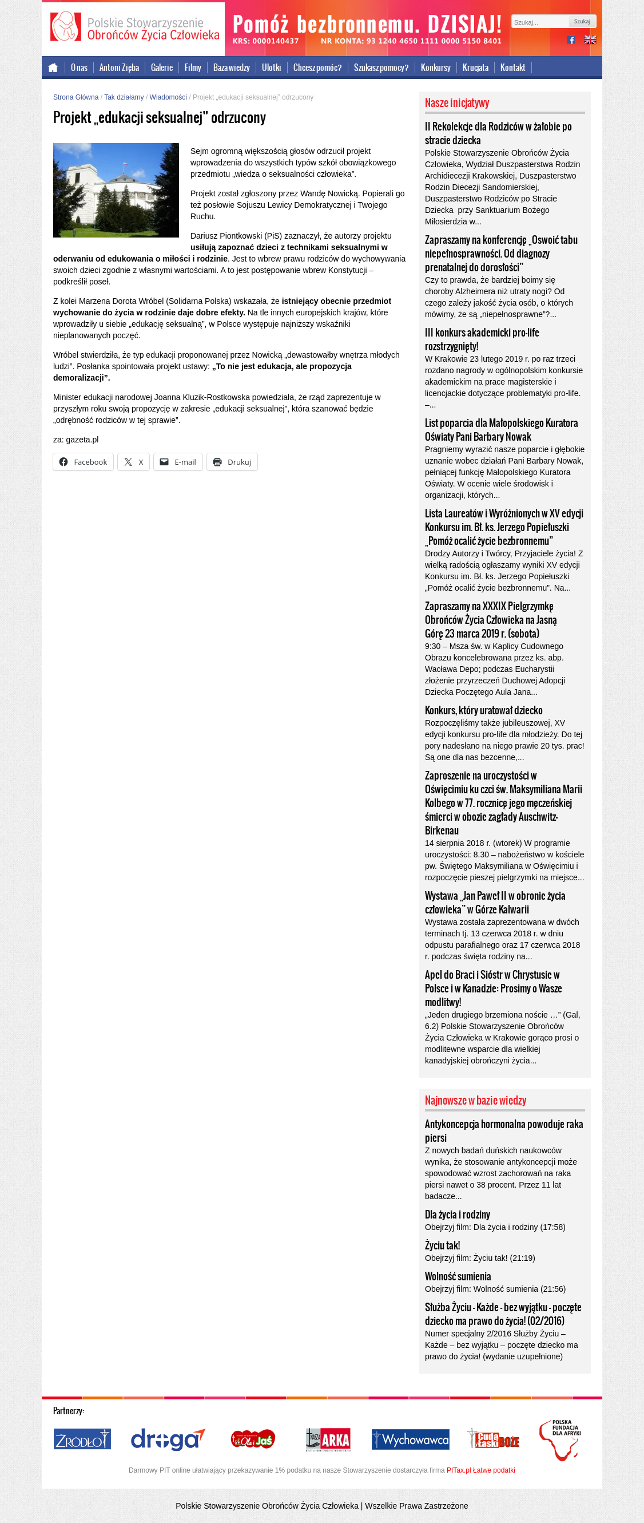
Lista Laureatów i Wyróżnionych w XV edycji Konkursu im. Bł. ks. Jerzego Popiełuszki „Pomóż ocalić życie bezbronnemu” (504, 527)
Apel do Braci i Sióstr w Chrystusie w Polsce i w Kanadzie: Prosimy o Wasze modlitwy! (493, 988)
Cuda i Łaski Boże (493, 1440)
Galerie (162, 67)
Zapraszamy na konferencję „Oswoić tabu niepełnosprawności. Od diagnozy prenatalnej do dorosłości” (501, 253)
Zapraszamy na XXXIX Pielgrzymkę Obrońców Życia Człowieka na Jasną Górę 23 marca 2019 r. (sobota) (491, 620)
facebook (575, 41)
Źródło (83, 1440)
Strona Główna (75, 97)
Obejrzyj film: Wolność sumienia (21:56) (495, 1288)
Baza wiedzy (231, 67)
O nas (79, 67)
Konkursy (436, 67)
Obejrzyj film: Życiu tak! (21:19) (480, 1258)
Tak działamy (124, 97)
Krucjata (475, 67)
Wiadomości (168, 97)
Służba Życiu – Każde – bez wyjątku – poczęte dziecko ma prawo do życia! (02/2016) (503, 1314)
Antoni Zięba (119, 67)
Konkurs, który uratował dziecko (484, 710)
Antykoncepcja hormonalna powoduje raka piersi (504, 1131)
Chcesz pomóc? (317, 67)
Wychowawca (411, 1440)
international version (590, 41)
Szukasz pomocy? (381, 67)
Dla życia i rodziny (457, 1214)
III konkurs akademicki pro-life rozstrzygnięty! (482, 339)
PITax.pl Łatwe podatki (481, 1470)
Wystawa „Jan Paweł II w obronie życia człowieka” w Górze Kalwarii (495, 902)
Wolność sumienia (458, 1276)
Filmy (193, 67)
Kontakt (513, 67)
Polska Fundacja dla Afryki (562, 1441)
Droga (168, 1440)
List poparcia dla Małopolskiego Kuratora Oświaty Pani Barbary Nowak (501, 430)
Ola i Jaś (254, 1440)
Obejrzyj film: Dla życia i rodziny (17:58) (495, 1227)
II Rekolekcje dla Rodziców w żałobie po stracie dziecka (498, 133)
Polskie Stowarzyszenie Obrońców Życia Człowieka (133, 27)
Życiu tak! (442, 1245)
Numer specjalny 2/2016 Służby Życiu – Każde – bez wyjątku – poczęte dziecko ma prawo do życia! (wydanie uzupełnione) (501, 1345)
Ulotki (271, 67)
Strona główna (53, 67)
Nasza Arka (327, 1440)
